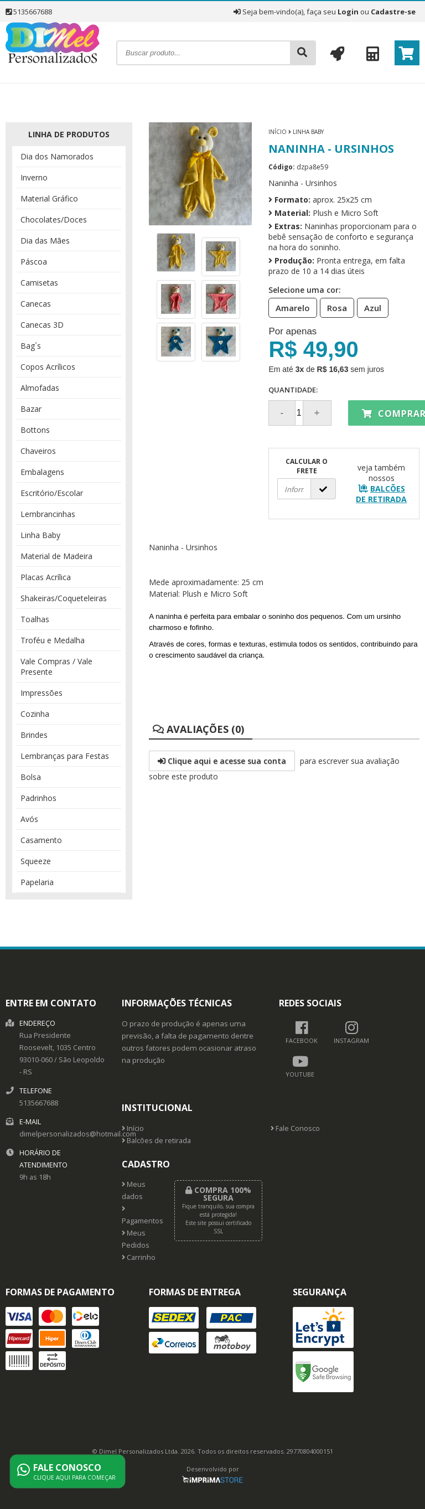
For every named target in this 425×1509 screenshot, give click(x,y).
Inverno (34, 177)
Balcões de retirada (156, 1140)
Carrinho (139, 1257)
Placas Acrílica (45, 577)
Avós (29, 819)
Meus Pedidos (135, 1239)
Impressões (41, 693)
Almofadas (39, 388)
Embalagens (42, 472)
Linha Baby (40, 535)
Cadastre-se (393, 12)
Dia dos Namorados (57, 156)
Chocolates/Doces (53, 219)
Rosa (333, 307)
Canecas (35, 303)
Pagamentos (140, 1216)
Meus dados (134, 1190)
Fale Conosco (295, 1128)
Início (277, 132)
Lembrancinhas (47, 514)
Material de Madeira (56, 556)
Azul (369, 307)
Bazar (31, 409)
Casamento (41, 840)
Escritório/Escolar (51, 493)
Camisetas (39, 282)
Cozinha (34, 714)
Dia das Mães (45, 240)
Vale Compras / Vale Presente (56, 666)
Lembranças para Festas (64, 756)
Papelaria (37, 882)
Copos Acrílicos (47, 366)
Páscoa (33, 261)
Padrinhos (38, 798)
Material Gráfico (49, 198)
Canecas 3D (42, 324)
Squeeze (35, 861)
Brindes (34, 735)
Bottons (35, 430)
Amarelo (289, 307)
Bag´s (30, 345)
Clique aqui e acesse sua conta (222, 761)
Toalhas (34, 619)
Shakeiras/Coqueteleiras (63, 598)
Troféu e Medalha (52, 640)
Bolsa (30, 777)
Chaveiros (38, 451)
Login (348, 12)
